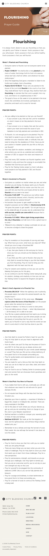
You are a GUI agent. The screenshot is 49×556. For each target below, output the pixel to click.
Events (28, 528)
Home (28, 506)
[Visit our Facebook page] (35, 498)
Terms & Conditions (31, 547)
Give (27, 532)
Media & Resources (33, 524)
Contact (29, 536)
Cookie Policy (6, 547)
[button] (46, 4)
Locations (30, 517)
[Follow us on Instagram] (45, 498)
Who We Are (30, 509)
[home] (15, 3)
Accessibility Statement (9, 549)
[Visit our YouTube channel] (40, 498)
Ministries (29, 521)
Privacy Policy (18, 547)
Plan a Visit (30, 513)
